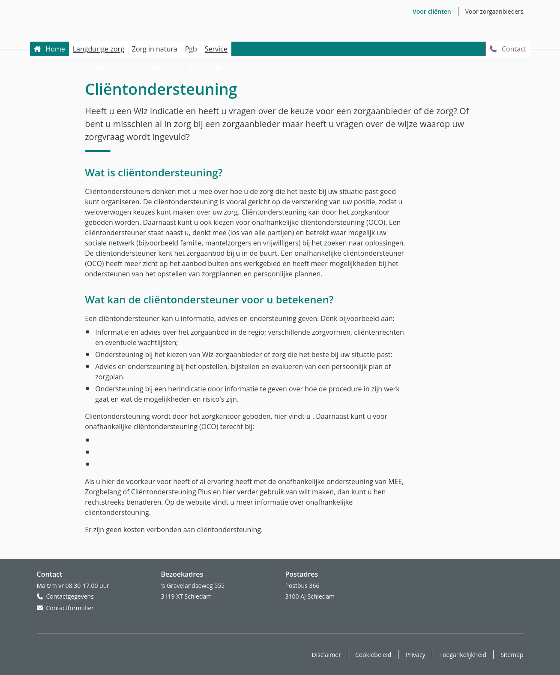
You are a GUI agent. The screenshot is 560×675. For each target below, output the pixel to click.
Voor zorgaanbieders (494, 11)
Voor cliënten (432, 11)
